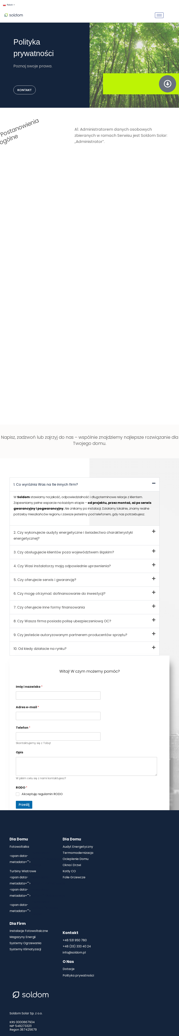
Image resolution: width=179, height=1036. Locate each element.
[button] (84, 484)
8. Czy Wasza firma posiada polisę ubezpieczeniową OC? (62, 621)
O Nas (68, 961)
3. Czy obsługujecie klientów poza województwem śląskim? (64, 552)
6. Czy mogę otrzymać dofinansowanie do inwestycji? (59, 593)
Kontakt (70, 932)
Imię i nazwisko (29, 686)
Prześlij (24, 804)
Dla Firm (18, 923)
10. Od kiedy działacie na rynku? (40, 648)
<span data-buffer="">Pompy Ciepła (34, 908)
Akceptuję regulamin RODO (42, 794)
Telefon (23, 727)
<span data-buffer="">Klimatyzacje (36, 880)
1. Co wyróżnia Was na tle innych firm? (46, 484)
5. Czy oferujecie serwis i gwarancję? (45, 579)
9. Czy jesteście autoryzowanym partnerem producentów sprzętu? (70, 634)
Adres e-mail (27, 707)
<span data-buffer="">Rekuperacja (36, 893)
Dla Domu (19, 839)
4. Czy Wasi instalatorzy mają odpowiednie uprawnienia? (62, 566)
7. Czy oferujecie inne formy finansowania (49, 607)
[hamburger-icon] (159, 15)
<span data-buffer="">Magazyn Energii (35, 859)
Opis (19, 752)
